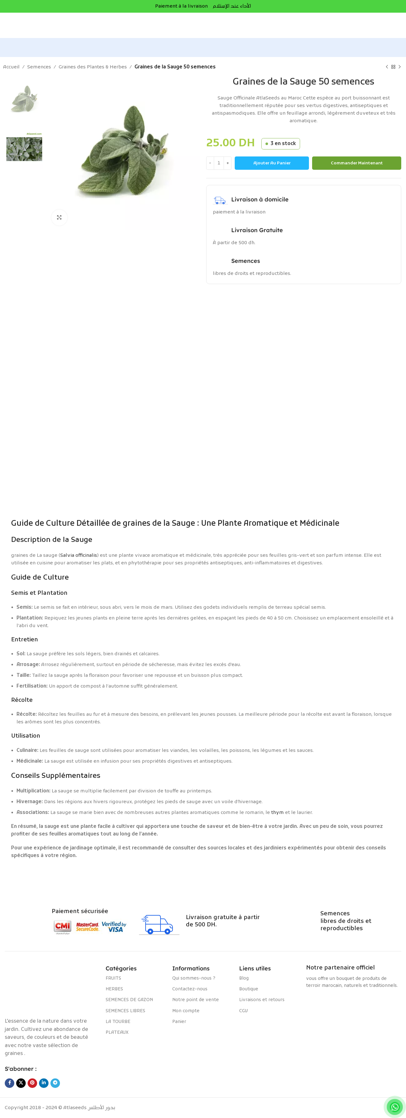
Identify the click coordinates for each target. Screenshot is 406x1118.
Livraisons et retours (262, 1000)
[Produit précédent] (387, 67)
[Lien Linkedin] (44, 1083)
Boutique (248, 989)
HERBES (114, 989)
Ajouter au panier (272, 163)
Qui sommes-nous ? (193, 978)
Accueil (11, 67)
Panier (179, 1022)
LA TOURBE (118, 1022)
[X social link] (21, 1083)
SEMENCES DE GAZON (129, 1000)
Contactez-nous (189, 989)
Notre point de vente (195, 1000)
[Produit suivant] (399, 67)
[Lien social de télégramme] (55, 1083)
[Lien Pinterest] (32, 1083)
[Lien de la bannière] (203, 356)
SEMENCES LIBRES (125, 1011)
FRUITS (113, 978)
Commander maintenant (357, 163)
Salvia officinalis (78, 555)
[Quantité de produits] (219, 163)
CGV (243, 1011)
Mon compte (186, 1011)
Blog (244, 978)
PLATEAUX (117, 1033)
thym (277, 813)
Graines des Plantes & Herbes (93, 67)
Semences (39, 67)
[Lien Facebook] (9, 1083)
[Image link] (52, 988)
